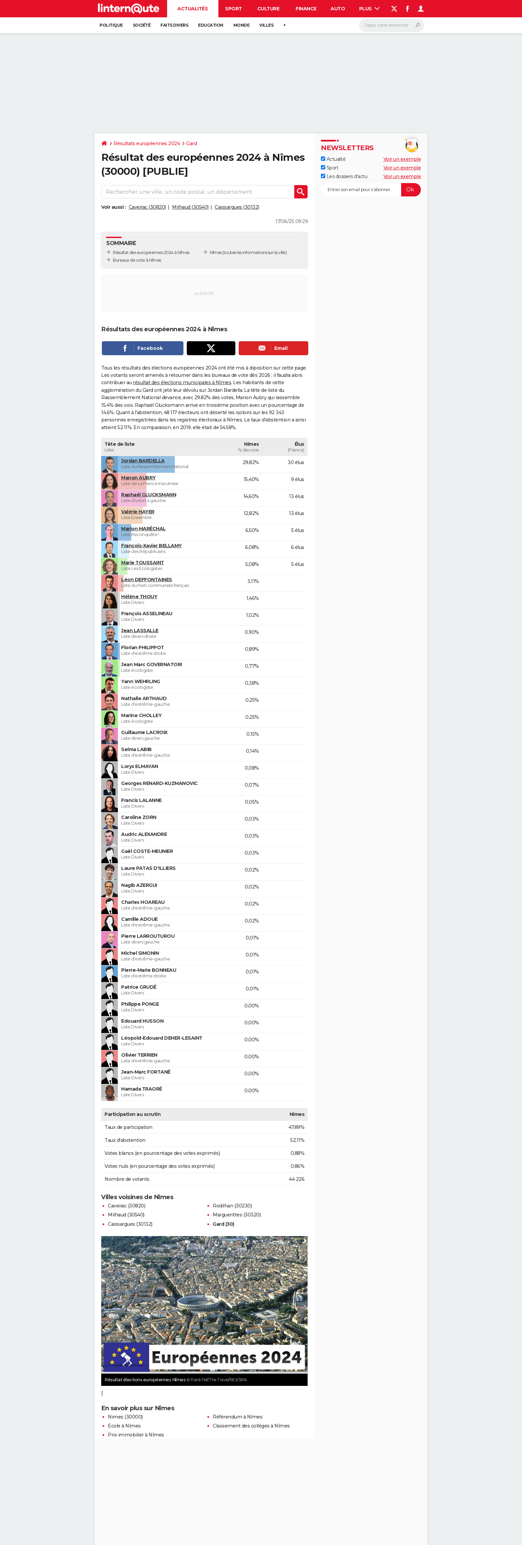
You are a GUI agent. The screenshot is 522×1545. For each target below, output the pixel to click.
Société (142, 25)
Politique (111, 25)
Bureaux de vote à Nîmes (137, 260)
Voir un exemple (402, 159)
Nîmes (216, 252)
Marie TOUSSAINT (142, 563)
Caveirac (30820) (147, 207)
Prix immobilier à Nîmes (136, 1435)
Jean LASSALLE (139, 631)
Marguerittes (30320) (237, 1215)
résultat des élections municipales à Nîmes (182, 383)
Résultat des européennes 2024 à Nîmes (151, 252)
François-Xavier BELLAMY (151, 546)
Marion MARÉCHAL (143, 529)
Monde (241, 25)
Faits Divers (174, 25)
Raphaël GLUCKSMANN (148, 495)
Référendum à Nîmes (237, 1417)
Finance (306, 9)
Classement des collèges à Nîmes (251, 1426)
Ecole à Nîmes (124, 1426)
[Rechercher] (391, 25)
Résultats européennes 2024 (147, 143)
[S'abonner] (371, 189)
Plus (369, 9)
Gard (191, 143)
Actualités (192, 9)
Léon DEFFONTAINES (146, 580)
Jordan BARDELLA (143, 461)
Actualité (333, 159)
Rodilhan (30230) (232, 1206)
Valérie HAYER (137, 512)
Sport (233, 9)
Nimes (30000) (125, 1417)
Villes (266, 25)
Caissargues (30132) (237, 207)
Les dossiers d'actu (344, 176)
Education (210, 25)
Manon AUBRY (138, 478)
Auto (338, 9)
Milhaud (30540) (190, 207)
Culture (268, 9)
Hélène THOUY (139, 597)
